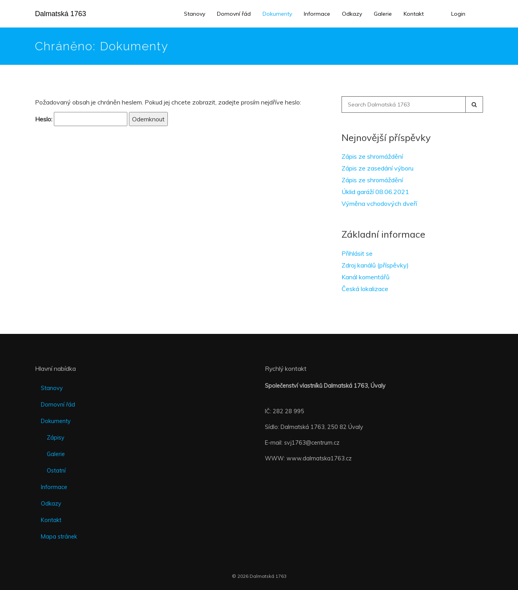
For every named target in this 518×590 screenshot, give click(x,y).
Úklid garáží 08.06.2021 (375, 192)
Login (458, 13)
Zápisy (55, 437)
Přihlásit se (357, 253)
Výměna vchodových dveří (379, 203)
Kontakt (414, 13)
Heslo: (81, 119)
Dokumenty (277, 13)
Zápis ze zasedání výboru (377, 168)
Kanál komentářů (365, 277)
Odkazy (352, 13)
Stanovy (194, 13)
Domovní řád (234, 13)
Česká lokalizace (365, 289)
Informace (317, 13)
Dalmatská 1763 (60, 14)
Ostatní (56, 470)
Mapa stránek (59, 536)
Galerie (383, 13)
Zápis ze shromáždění (372, 156)
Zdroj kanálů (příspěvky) (375, 265)
